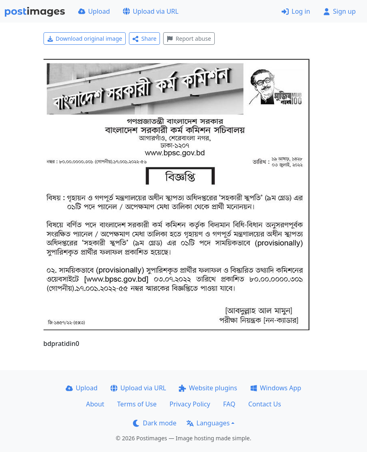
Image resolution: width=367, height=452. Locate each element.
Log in (296, 11)
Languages (208, 423)
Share (144, 38)
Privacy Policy (190, 404)
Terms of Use (137, 404)
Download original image (84, 38)
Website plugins (208, 387)
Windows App (275, 387)
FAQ (229, 404)
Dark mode (154, 423)
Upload (94, 11)
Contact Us (264, 404)
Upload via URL (150, 11)
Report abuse (189, 38)
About (95, 404)
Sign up (339, 11)
